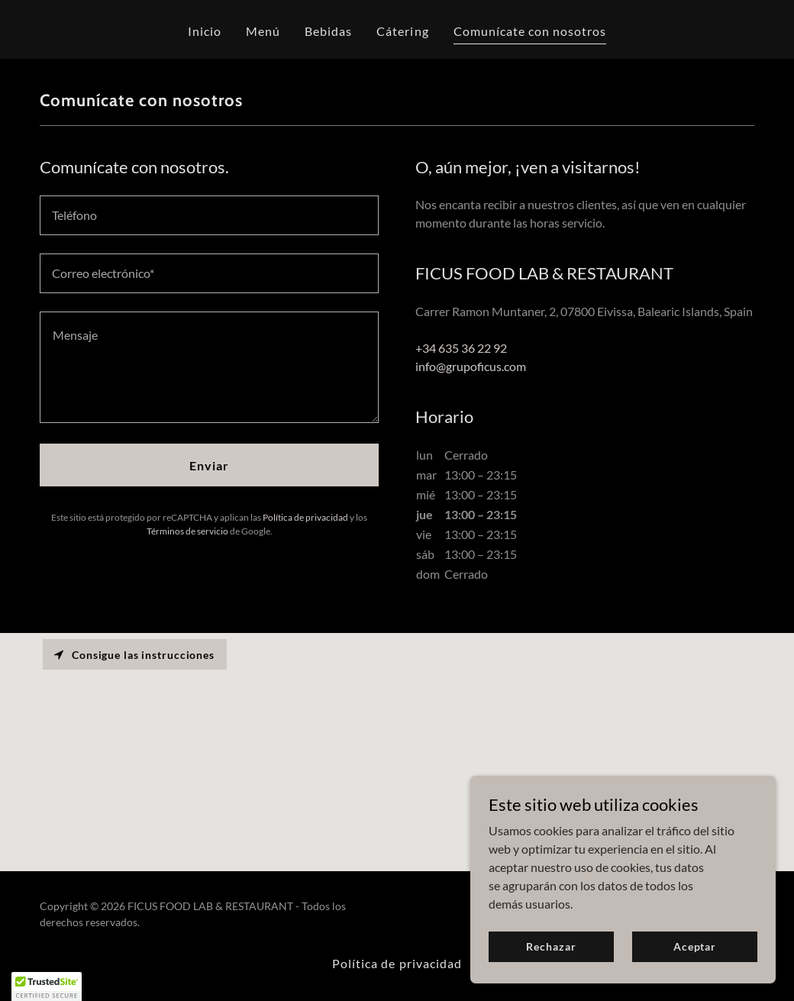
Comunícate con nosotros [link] (529, 31)
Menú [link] (263, 31)
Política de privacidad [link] (305, 517)
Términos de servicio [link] (187, 531)
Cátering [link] (402, 31)
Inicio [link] (204, 31)
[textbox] (209, 215)
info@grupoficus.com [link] (470, 366)
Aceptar (694, 946)
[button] (46, 986)
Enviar (209, 465)
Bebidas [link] (328, 31)
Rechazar (551, 946)
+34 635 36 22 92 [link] (461, 348)
